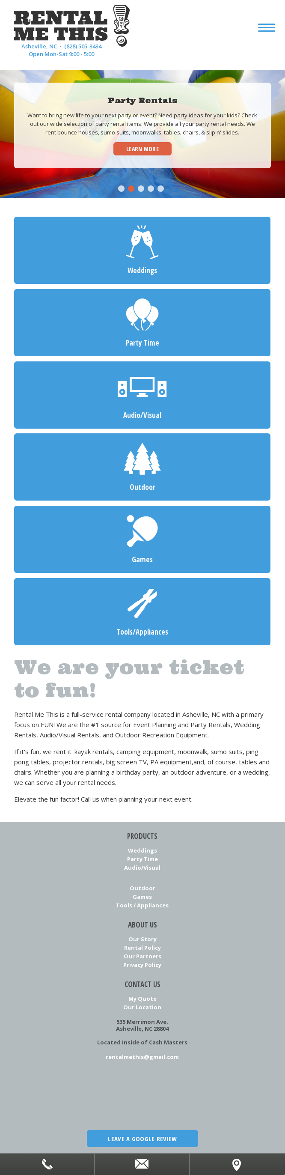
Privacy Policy (142, 965)
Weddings (142, 850)
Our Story (142, 939)
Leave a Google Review (142, 1138)
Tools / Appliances (142, 905)
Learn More (142, 149)
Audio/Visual (142, 867)
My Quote (142, 998)
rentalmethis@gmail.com (142, 1057)
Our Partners (142, 956)
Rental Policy (142, 947)
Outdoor (142, 888)
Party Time (142, 859)
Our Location (142, 1007)
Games (142, 897)
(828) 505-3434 (82, 46)
